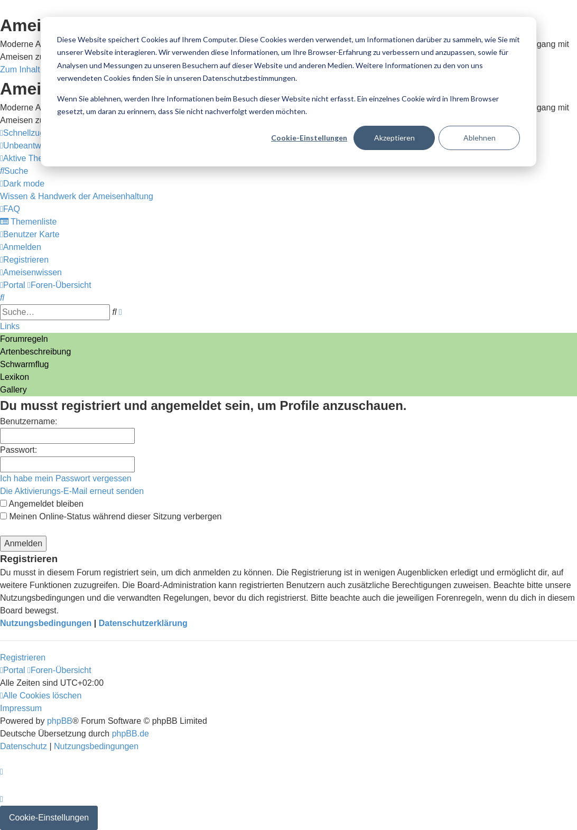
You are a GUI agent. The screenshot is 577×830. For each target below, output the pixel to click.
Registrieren (22, 657)
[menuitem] (29, 158)
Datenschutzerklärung (143, 623)
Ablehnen (479, 137)
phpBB (59, 720)
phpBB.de (130, 733)
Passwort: (18, 449)
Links (10, 326)
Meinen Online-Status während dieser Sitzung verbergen (110, 516)
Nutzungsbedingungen (45, 623)
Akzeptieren (394, 137)
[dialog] (288, 91)
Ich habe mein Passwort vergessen (66, 478)
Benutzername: (29, 421)
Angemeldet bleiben (41, 503)
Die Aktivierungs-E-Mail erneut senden (72, 491)
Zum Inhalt (20, 69)
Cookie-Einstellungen (309, 137)
